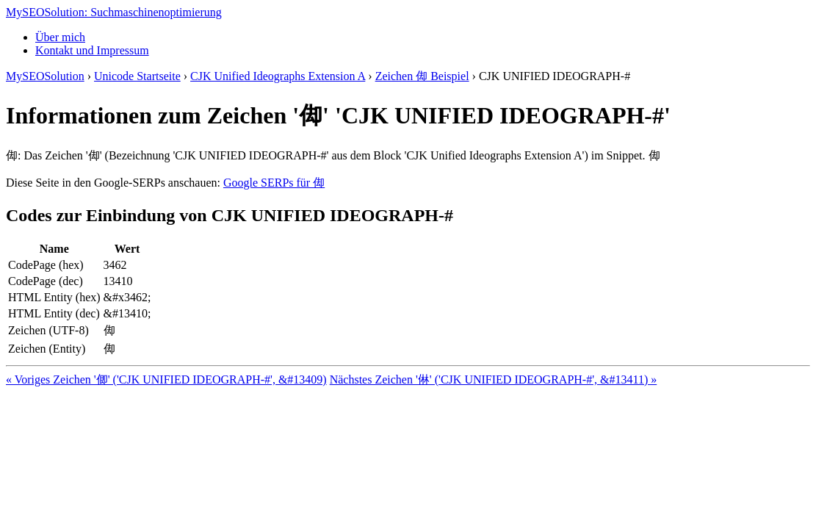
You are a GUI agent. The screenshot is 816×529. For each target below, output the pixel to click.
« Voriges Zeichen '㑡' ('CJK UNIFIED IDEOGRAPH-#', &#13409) (166, 379)
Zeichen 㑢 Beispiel (422, 76)
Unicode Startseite (137, 76)
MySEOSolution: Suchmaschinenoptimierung (114, 12)
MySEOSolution (45, 76)
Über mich (60, 37)
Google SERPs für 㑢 (274, 182)
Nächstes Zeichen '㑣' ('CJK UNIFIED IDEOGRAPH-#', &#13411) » (493, 379)
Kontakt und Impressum (92, 50)
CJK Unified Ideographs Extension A (277, 76)
